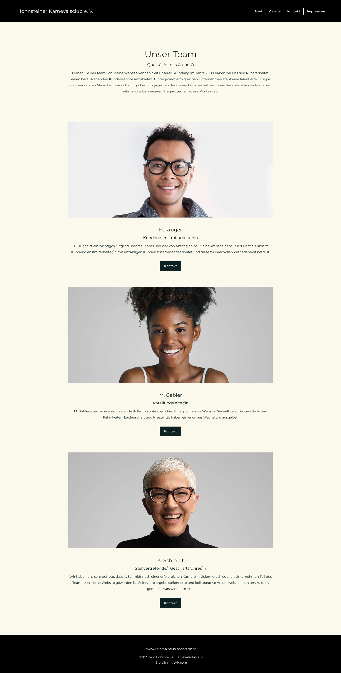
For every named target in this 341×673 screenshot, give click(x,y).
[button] (170, 266)
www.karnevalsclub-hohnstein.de (171, 649)
